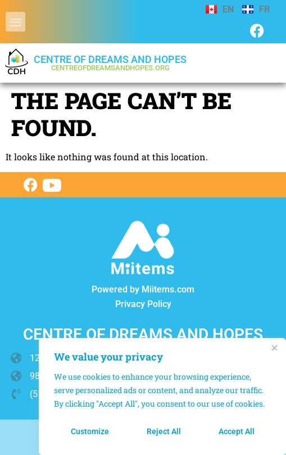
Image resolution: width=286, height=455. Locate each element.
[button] (15, 21)
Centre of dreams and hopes (110, 62)
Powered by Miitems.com (143, 289)
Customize (90, 431)
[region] (162, 396)
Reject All (164, 431)
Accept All (237, 431)
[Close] (274, 347)
